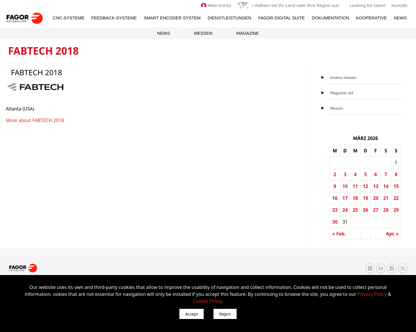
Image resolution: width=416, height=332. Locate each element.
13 (375, 186)
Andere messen (343, 77)
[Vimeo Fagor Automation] (391, 268)
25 (355, 210)
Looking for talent (368, 5)
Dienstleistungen (229, 17)
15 (396, 186)
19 (365, 198)
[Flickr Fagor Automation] (370, 268)
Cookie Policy (207, 301)
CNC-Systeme (68, 17)
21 (386, 198)
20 (375, 198)
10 (345, 186)
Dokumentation (330, 17)
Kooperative (371, 17)
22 (396, 198)
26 (365, 210)
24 (345, 210)
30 (334, 222)
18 (355, 198)
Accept (191, 314)
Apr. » (392, 233)
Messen (203, 33)
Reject (225, 314)
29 (396, 210)
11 (355, 186)
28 (386, 210)
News (400, 17)
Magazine (247, 33)
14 (386, 186)
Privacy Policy (372, 294)
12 (365, 186)
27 (375, 210)
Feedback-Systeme (114, 17)
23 (334, 210)
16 (334, 198)
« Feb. (339, 233)
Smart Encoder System (172, 17)
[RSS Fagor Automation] (402, 268)
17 (345, 198)
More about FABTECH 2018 (35, 120)
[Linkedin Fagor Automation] (380, 268)
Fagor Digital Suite (281, 17)
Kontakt (399, 5)
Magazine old (341, 92)
